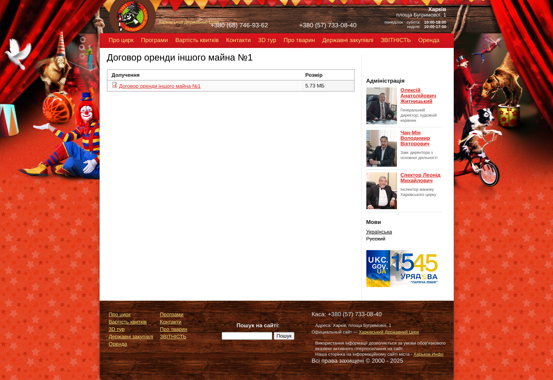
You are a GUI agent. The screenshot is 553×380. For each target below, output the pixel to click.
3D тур (267, 40)
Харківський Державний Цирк (389, 332)
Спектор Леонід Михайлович (420, 177)
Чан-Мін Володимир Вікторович (415, 138)
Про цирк (121, 40)
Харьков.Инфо (428, 354)
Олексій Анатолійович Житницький (418, 95)
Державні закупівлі (347, 40)
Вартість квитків (197, 40)
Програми (154, 40)
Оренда (428, 40)
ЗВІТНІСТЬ (396, 40)
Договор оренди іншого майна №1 (160, 86)
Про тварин (299, 40)
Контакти (238, 40)
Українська (379, 232)
